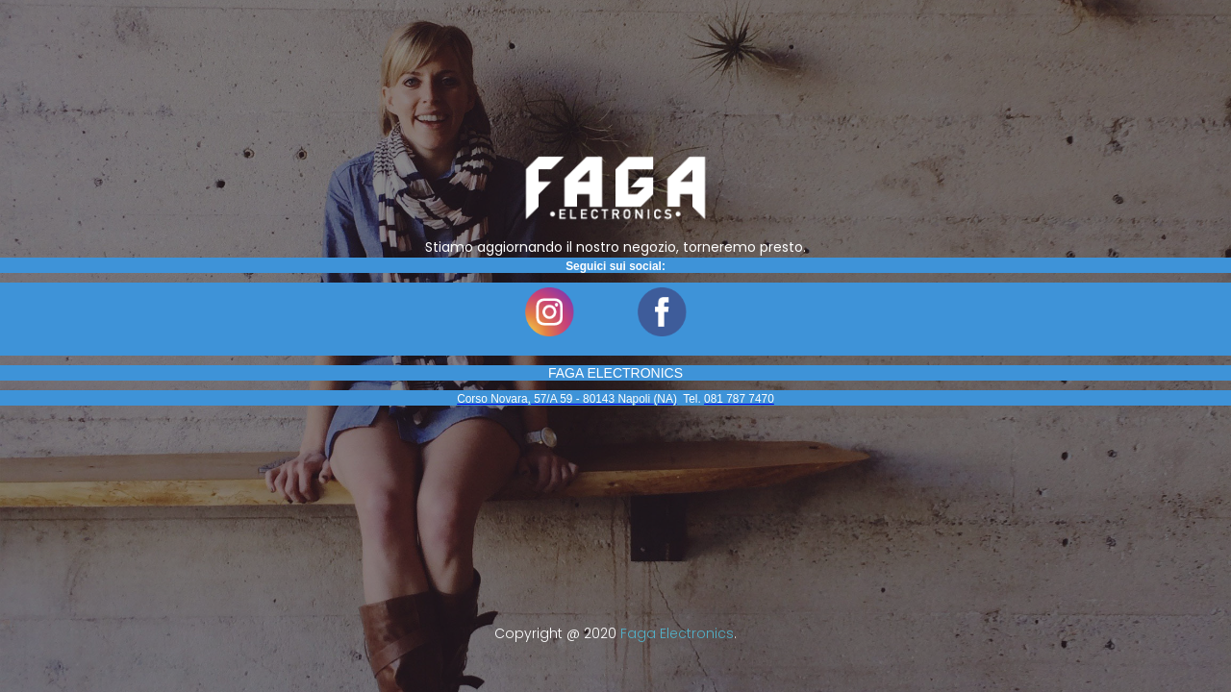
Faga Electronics (677, 633)
